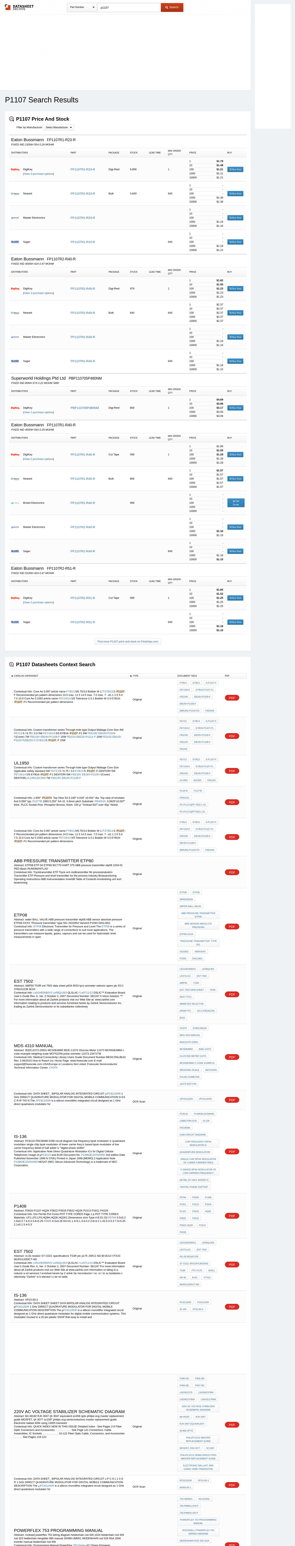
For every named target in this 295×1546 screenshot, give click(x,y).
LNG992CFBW (187, 1269)
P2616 (206, 1107)
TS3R (195, 923)
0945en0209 (210, 854)
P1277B (38, 775)
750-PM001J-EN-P (189, 1367)
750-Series (79, 1398)
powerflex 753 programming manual (198, 1380)
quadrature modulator (195, 1063)
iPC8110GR (47, 1348)
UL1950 (31, 760)
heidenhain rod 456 (192, 1435)
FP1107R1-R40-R (82, 454)
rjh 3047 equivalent (192, 1295)
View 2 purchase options (38, 412)
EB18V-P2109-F (201, 694)
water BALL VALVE (190, 859)
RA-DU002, (203, 1362)
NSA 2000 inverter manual (196, 1429)
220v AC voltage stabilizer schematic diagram (198, 1282)
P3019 (194, 1118)
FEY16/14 (65, 694)
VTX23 (204, 1160)
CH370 (53, 992)
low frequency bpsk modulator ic (199, 1056)
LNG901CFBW (207, 1269)
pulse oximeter (190, 998)
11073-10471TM (188, 1004)
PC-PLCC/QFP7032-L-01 (192, 781)
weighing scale (189, 993)
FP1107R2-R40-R (82, 288)
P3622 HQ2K (209, 1118)
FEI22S (71, 726)
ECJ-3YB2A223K (204, 945)
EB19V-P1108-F (188, 699)
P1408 (206, 1101)
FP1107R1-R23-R (82, 169)
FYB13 (70, 688)
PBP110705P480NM (84, 407)
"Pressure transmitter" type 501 (198, 890)
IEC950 (41, 760)
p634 (211, 928)
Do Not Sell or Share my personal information (145, 1532)
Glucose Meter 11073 (193, 982)
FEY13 (18, 722)
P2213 (194, 1107)
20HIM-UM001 (187, 1418)
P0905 (48, 1118)
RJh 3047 (200, 1290)
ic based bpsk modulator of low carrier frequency (199, 1080)
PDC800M (185, 1043)
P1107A (184, 770)
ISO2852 (184, 897)
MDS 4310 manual (190, 965)
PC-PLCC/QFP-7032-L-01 (193, 776)
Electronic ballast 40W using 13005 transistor (199, 1332)
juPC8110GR (113, 1012)
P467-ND (184, 1264)
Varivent (199, 897)
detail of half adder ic (194, 1087)
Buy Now (235, 169)
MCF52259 (210, 993)
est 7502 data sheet (192, 928)
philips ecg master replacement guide (198, 1308)
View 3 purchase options (38, 173)
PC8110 (46, 1066)
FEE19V (35, 726)
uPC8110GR (186, 1018)
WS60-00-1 (185, 1350)
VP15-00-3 (196, 1189)
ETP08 (37, 878)
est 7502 (201, 917)
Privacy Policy (107, 1532)
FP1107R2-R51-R (82, 598)
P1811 (183, 1107)
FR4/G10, (100, 775)
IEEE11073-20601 (189, 971)
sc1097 (209, 1315)
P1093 (213, 897)
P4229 (194, 1124)
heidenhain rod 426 (192, 1402)
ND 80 (183, 1160)
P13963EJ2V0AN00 (93, 1066)
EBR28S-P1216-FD (189, 705)
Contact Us (208, 1532)
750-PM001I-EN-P (189, 1373)
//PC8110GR (43, 1019)
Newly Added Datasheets (80, 1532)
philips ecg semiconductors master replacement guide (198, 1323)
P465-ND (198, 1258)
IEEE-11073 (186, 976)
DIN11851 (185, 903)
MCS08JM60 (209, 971)
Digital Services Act (187, 1532)
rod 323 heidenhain (192, 1407)
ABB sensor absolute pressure (198, 876)
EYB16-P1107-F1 (203, 688)
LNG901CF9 (200, 1264)
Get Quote (236, 503)
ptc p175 (196, 1155)
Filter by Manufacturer (29, 127)
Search (171, 7)
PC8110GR (22, 1186)
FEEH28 (208, 705)
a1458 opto (186, 1301)
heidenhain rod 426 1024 (194, 1396)
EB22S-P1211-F (86, 726)
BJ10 (182, 950)
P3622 (183, 1118)
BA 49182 (184, 1290)
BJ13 (193, 1160)
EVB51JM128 (198, 959)
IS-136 (205, 1038)
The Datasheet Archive (19, 7)
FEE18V (184, 694)
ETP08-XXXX (186, 883)
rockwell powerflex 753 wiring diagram (199, 1389)
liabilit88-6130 (188, 1038)
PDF (232, 694)
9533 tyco (186, 934)
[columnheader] (68, 676)
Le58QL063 (60, 929)
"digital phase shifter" (194, 1092)
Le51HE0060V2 (42, 929)
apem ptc (185, 945)
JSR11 (209, 1155)
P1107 (183, 1113)
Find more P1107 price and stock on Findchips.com (128, 641)
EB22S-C (30, 729)
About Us (223, 1532)
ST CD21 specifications (194, 1149)
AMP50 (183, 923)
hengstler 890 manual (194, 1413)
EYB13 (108, 688)
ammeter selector (192, 939)
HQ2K (206, 1113)
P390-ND (184, 1258)
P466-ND (213, 1258)
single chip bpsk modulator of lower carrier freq (199, 1071)
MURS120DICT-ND (189, 1166)
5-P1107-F (209, 683)
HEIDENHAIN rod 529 (192, 1424)
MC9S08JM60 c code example (197, 987)
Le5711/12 (86, 929)
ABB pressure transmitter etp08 (199, 867)
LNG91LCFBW (187, 1275)
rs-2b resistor (189, 1144)
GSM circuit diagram (193, 1049)
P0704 (112, 1114)
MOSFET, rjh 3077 (190, 1315)
